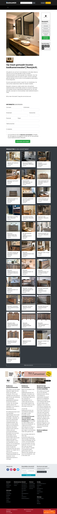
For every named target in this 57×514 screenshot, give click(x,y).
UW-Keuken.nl (24, 486)
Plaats (19, 118)
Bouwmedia (8, 511)
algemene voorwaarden (26, 134)
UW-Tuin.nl (24, 488)
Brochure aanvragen (42, 471)
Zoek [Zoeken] (34, 2)
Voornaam (8, 107)
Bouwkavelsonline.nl (25, 498)
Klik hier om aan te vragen (49, 512)
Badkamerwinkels (40, 498)
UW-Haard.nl (24, 485)
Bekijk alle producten (28, 365)
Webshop (38, 503)
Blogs (38, 500)
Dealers (38, 501)
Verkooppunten (46, 30)
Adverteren (16, 483)
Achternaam (26, 107)
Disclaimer (8, 495)
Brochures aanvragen (46, 38)
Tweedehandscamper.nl (41, 483)
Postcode (8, 118)
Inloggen (7, 483)
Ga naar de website (45, 34)
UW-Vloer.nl (24, 490)
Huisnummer (32, 112)
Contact (15, 485)
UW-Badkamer (24, 483)
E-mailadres (9, 129)
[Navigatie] (7, 7)
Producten (46, 28)
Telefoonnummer (10, 123)
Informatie (46, 26)
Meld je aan (28, 475)
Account (43, 2)
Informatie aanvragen (22, 141)
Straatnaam (9, 112)
